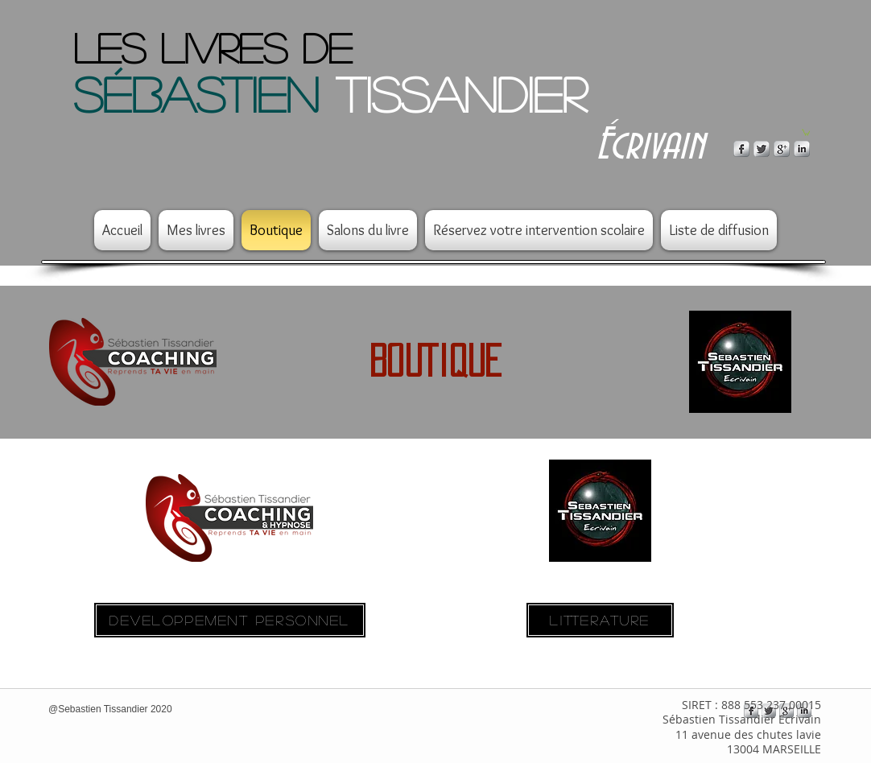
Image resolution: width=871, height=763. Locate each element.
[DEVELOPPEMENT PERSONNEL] (229, 620)
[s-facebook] (741, 149)
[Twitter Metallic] (761, 149)
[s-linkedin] (802, 149)
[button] (806, 132)
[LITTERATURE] (600, 620)
